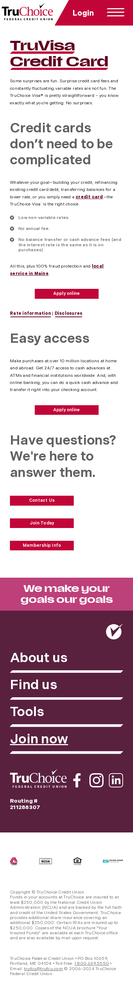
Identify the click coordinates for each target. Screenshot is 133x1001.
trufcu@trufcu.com (43, 969)
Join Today (42, 523)
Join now (39, 739)
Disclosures (69, 313)
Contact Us (42, 500)
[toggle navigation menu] (115, 12)
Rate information (30, 313)
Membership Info (42, 545)
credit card (89, 197)
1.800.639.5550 (91, 963)
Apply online (66, 293)
